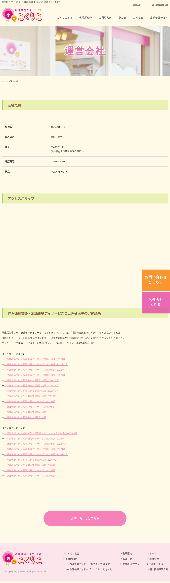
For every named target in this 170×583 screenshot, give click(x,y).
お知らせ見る (156, 302)
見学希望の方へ (159, 17)
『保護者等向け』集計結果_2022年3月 (31, 396)
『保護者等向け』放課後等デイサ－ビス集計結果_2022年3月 (36, 375)
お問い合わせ (156, 565)
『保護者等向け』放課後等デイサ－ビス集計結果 (29, 406)
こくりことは (64, 17)
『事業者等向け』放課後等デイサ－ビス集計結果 (29, 401)
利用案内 (127, 555)
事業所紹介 (85, 17)
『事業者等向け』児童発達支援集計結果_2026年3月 (31, 380)
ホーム (5, 81)
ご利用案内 (105, 17)
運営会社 (137, 5)
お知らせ (138, 17)
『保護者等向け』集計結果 (25, 417)
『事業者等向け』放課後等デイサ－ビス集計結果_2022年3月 (36, 369)
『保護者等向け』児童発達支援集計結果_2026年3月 (31, 385)
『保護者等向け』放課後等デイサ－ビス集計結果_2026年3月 (36, 364)
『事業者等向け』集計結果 (25, 412)
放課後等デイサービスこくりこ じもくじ (91, 571)
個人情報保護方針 (160, 5)
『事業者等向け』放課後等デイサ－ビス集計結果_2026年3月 (36, 359)
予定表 (122, 17)
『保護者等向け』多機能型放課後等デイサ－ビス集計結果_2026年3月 (40, 433)
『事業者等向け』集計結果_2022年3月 (31, 390)
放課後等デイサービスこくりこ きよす (90, 565)
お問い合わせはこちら (85, 519)
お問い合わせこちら (156, 279)
